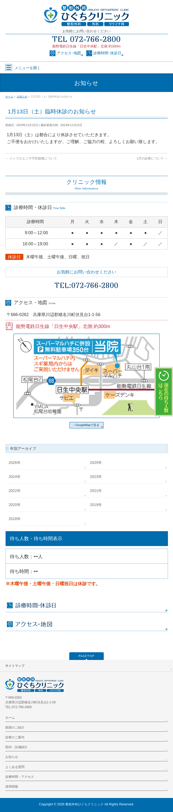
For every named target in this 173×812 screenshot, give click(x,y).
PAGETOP (86, 656)
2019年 (96, 505)
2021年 (96, 491)
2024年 (15, 476)
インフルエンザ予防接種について (31, 158)
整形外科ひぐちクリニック (84, 804)
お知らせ (11, 757)
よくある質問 (14, 767)
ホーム (10, 718)
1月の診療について (152, 158)
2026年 (15, 462)
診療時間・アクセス (19, 777)
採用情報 (11, 786)
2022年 (15, 491)
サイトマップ (14, 666)
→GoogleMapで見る (86, 425)
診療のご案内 (14, 737)
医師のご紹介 (14, 727)
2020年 (15, 505)
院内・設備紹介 (16, 747)
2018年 (15, 519)
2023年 (96, 476)
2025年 (96, 462)
